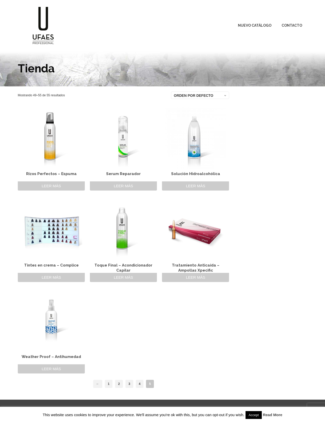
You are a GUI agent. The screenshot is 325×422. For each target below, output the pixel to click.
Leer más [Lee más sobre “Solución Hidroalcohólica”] (195, 186)
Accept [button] (254, 415)
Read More (272, 415)
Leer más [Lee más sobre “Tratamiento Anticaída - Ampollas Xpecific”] (195, 277)
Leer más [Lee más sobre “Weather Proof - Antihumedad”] (51, 369)
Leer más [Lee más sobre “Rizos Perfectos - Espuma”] (51, 186)
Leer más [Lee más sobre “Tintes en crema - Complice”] (51, 277)
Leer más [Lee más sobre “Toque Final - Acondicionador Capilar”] (123, 277)
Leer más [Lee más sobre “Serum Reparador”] (123, 186)
